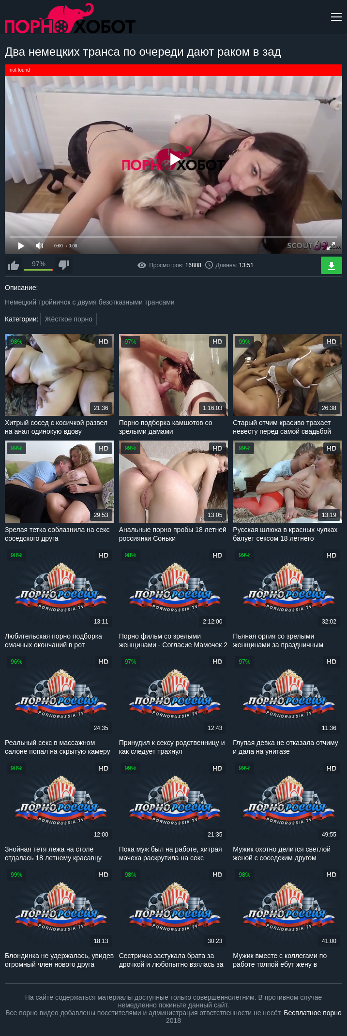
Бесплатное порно (312, 1013)
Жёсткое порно (68, 319)
